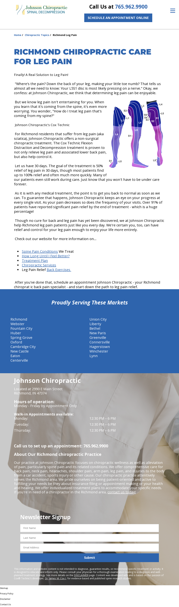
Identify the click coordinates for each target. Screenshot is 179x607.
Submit (89, 557)
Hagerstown (100, 346)
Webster (17, 323)
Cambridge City (23, 346)
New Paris (98, 333)
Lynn (94, 355)
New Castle (19, 351)
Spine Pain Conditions (40, 251)
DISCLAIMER (81, 575)
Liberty (95, 323)
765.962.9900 (131, 6)
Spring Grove (21, 337)
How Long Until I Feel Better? (46, 256)
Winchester (99, 351)
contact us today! (122, 492)
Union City (98, 319)
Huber (15, 333)
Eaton (15, 355)
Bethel (95, 328)
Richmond (18, 319)
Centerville (19, 360)
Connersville (100, 342)
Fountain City (21, 328)
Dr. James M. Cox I (55, 578)
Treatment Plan (35, 260)
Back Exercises (59, 269)
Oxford (16, 342)
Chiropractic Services (39, 265)
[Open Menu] (173, 11)
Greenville (98, 337)
